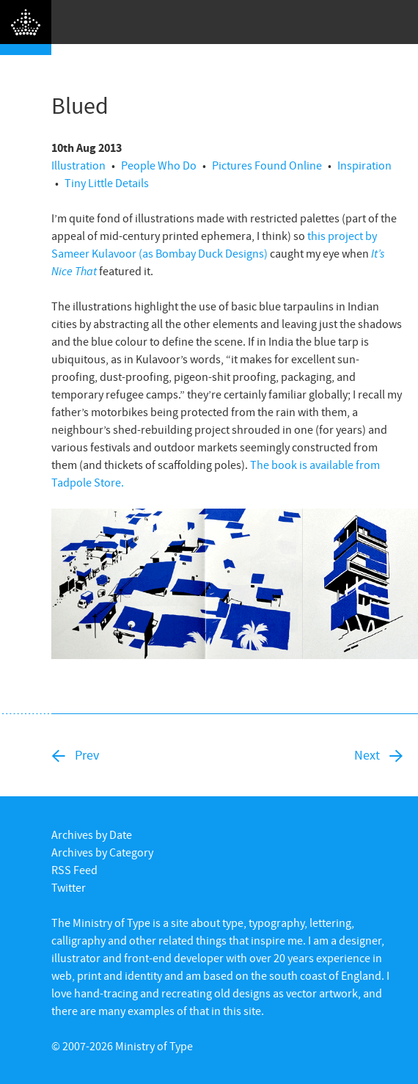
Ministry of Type (154, 1045)
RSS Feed (74, 869)
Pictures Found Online (267, 165)
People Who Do (159, 165)
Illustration (78, 165)
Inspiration (364, 165)
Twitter (68, 887)
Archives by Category (102, 852)
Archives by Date (91, 834)
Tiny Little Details (107, 182)
